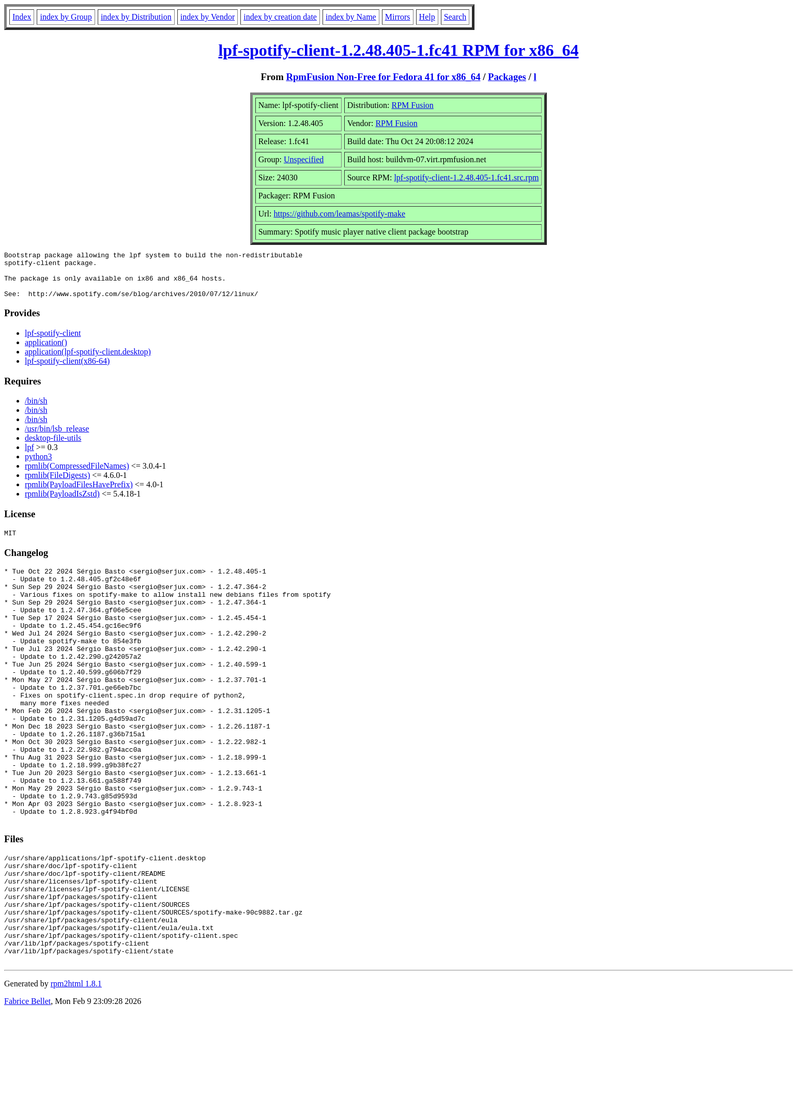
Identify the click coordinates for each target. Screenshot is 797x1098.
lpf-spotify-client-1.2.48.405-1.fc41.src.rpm (466, 177)
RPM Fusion (413, 105)
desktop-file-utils (53, 447)
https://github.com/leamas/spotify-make (339, 213)
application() (46, 351)
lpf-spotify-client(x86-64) (67, 370)
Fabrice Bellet (27, 1084)
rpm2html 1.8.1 (76, 1067)
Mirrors (397, 16)
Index (21, 16)
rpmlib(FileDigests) (57, 484)
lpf (29, 456)
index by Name (351, 16)
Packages (507, 76)
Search (455, 16)
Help (427, 16)
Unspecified (304, 159)
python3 (38, 465)
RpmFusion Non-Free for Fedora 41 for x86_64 (383, 76)
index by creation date (280, 16)
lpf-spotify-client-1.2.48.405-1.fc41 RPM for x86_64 (398, 50)
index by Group (65, 16)
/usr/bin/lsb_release (57, 438)
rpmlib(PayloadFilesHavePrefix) (79, 493)
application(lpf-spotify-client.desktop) (88, 361)
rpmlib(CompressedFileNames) (77, 475)
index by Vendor (207, 16)
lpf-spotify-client (53, 342)
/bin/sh (36, 410)
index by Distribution (136, 16)
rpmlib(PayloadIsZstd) (62, 503)
